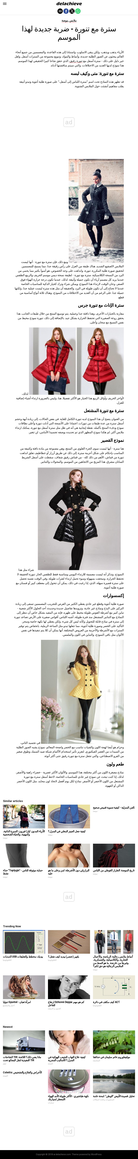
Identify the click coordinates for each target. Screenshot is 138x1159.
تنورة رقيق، (75, 61)
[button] (5, 4)
